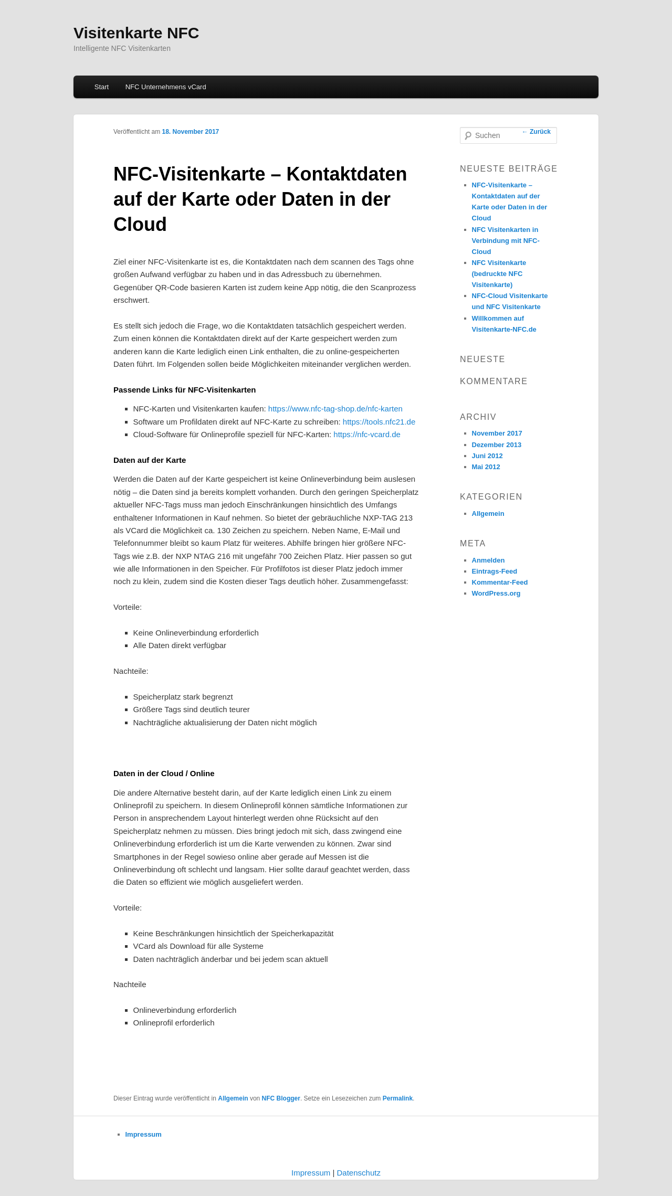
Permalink (398, 1098)
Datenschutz (359, 1172)
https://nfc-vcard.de (368, 434)
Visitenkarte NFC (137, 32)
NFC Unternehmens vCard (165, 87)
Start (101, 87)
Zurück (536, 131)
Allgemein (233, 1098)
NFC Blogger (281, 1098)
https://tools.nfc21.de (379, 421)
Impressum (143, 1134)
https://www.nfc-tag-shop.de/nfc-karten (335, 408)
